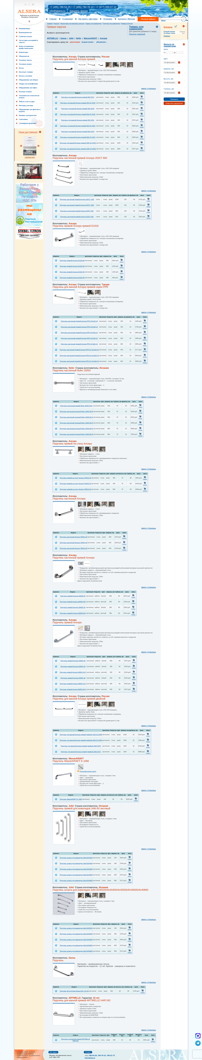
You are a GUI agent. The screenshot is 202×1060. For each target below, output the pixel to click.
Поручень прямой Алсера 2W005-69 (72, 596)
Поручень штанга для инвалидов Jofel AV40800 (76, 951)
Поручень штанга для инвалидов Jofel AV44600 (76, 875)
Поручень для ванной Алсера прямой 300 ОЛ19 (77, 108)
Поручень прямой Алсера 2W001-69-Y (73, 689)
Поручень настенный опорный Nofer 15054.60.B (76, 423)
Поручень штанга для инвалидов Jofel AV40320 (76, 928)
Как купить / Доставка (87, 19)
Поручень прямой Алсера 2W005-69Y (73, 613)
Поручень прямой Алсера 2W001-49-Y (73, 683)
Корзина (168, 27)
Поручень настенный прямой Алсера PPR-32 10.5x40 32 (79, 350)
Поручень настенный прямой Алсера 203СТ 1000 (77, 205)
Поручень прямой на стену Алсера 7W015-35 (75, 478)
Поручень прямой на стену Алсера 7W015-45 (75, 483)
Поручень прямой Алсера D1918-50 (72, 266)
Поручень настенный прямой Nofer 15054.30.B (76, 406)
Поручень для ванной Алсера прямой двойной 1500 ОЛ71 (81, 752)
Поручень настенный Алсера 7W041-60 (73, 548)
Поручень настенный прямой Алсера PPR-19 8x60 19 (79, 344)
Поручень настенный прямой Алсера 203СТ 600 (77, 216)
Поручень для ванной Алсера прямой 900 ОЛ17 (77, 97)
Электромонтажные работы (29, 166)
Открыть (167, 36)
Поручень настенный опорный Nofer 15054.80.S (76, 428)
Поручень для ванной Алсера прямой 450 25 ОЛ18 (77, 103)
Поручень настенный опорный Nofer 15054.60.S (76, 417)
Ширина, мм (169, 69)
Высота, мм (168, 79)
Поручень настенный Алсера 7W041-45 (73, 542)
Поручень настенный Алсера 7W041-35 (73, 537)
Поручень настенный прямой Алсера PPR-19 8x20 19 (79, 321)
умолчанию (75, 42)
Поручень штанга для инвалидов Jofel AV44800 (76, 880)
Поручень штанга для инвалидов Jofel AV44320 (76, 858)
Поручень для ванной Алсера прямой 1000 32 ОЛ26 (78, 149)
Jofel (71, 38)
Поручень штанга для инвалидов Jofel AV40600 (76, 945)
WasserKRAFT (90, 38)
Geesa (63, 38)
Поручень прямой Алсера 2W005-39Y (73, 601)
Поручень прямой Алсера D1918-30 (72, 277)
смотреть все (29, 157)
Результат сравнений (137, 34)
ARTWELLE (52, 38)
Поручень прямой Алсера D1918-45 (72, 272)
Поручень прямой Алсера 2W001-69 (72, 661)
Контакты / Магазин (126, 19)
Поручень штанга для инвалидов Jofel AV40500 (76, 939)
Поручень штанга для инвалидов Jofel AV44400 (76, 863)
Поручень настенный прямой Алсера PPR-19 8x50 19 (79, 338)
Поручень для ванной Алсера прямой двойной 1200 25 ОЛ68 (81, 734)
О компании (67, 19)
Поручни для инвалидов (111, 23)
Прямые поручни (127, 23)
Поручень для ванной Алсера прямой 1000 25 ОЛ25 (78, 143)
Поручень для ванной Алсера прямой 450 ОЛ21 (77, 120)
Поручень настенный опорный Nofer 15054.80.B (76, 434)
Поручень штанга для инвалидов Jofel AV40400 (76, 934)
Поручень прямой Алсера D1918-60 (72, 260)
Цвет (166, 59)
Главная (53, 19)
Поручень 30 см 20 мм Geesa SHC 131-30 (74, 991)
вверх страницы (148, 88)
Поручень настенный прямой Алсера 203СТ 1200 (77, 199)
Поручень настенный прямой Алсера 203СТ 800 (77, 211)
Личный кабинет (148, 19)
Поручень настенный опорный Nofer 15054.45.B (76, 411)
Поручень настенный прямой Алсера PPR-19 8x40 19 (79, 332)
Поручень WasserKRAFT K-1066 (71, 799)
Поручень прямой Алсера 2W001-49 (72, 666)
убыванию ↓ (101, 42)
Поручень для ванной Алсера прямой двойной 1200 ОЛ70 (81, 746)
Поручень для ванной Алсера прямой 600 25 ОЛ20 (77, 114)
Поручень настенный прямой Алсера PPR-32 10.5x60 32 (79, 361)
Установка (107, 19)
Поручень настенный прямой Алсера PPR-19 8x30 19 (79, 327)
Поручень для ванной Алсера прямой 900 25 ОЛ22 (77, 126)
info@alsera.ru (57, 11)
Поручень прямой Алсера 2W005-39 (72, 607)
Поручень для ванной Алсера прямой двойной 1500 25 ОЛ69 (81, 740)
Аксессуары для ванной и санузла (72, 23)
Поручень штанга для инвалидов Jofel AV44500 (76, 869)
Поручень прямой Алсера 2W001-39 (72, 678)
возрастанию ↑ (88, 42)
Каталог (56, 23)
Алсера (103, 38)
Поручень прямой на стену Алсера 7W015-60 (75, 489)
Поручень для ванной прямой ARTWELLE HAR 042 (75, 1040)
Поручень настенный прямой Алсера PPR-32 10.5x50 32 (79, 355)
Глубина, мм (169, 89)
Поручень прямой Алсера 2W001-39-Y (73, 672)
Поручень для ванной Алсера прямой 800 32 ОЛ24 (77, 137)
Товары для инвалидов (93, 23)
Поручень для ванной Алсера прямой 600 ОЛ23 (77, 131)
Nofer (78, 38)
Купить (142, 98)
